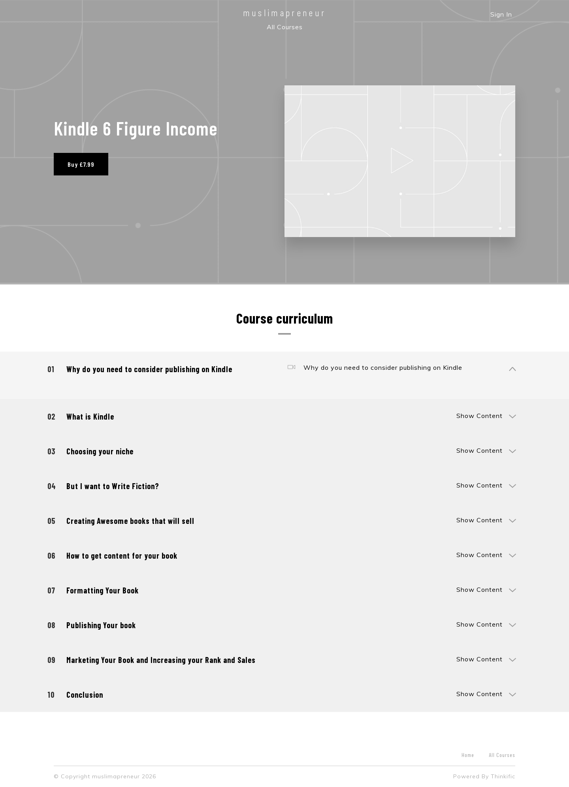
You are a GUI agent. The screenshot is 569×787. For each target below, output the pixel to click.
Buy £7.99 (81, 164)
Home (468, 754)
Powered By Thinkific (484, 776)
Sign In (501, 14)
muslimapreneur (284, 12)
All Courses (285, 27)
